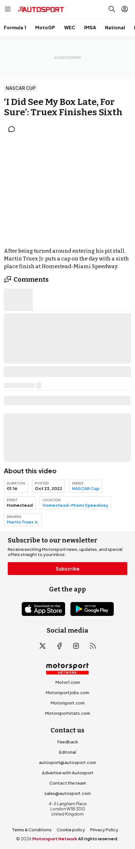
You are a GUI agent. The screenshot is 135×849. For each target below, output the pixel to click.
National (115, 27)
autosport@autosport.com (67, 762)
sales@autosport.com (67, 793)
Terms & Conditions (32, 829)
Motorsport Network (54, 838)
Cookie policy (71, 829)
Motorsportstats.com (67, 713)
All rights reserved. (98, 838)
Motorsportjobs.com (67, 692)
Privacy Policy (104, 829)
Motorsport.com (68, 702)
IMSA (90, 27)
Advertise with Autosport (67, 772)
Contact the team (67, 783)
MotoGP (45, 27)
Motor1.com (67, 682)
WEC (69, 27)
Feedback (67, 741)
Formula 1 (15, 27)
